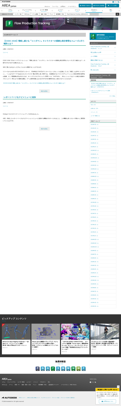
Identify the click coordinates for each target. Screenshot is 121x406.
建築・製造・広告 (26, 384)
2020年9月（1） (95, 161)
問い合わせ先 (95, 70)
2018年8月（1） (95, 184)
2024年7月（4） (95, 124)
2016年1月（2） (95, 273)
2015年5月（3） (95, 299)
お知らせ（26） (95, 108)
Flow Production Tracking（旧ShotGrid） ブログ (100, 65)
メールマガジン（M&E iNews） (69, 384)
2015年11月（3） (95, 280)
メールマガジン (72, 6)
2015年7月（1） (95, 291)
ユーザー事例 (21, 382)
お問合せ (63, 6)
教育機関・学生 (42, 384)
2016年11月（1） (95, 243)
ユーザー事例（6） (95, 116)
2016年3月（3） (95, 265)
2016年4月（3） (95, 261)
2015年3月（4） (95, 306)
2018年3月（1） (95, 195)
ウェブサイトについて (46, 397)
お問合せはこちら (107, 401)
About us (47, 6)
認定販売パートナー (54, 384)
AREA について (22, 397)
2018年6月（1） (95, 187)
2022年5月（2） (95, 139)
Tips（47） (93, 104)
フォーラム (55, 6)
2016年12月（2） (95, 239)
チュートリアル (11, 382)
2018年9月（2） (95, 180)
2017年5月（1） (95, 221)
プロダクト (43, 382)
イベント (35, 382)
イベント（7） (94, 112)
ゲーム (11, 384)
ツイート (5, 52)
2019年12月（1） (95, 169)
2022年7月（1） (95, 135)
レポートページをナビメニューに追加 (20, 97)
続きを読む (44, 91)
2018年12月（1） (95, 176)
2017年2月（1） (95, 232)
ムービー (29, 382)
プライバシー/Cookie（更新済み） (68, 397)
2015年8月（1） (95, 287)
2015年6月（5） (95, 295)
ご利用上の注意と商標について (33, 397)
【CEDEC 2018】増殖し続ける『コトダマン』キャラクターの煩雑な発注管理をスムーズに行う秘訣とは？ (103, 85)
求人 (49, 382)
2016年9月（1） (95, 250)
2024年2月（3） (95, 132)
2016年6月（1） (95, 258)
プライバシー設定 (55, 397)
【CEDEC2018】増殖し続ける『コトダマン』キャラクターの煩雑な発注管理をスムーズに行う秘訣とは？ (34, 83)
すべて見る (112, 96)
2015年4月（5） (95, 302)
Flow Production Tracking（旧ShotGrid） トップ (100, 47)
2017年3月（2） (95, 228)
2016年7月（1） (95, 254)
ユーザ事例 (94, 56)
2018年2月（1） (95, 198)
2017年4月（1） (95, 224)
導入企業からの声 (96, 52)
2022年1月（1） (95, 147)
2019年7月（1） (95, 172)
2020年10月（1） (95, 158)
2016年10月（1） (95, 247)
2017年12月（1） (95, 202)
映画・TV (17, 384)
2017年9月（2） (95, 210)
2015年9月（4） (95, 284)
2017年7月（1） (95, 213)
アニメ (34, 384)
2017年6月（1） (95, 217)
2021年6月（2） (95, 154)
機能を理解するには (97, 60)
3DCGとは (4, 384)
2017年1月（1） (95, 236)
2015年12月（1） (95, 276)
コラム (3, 382)
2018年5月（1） (95, 191)
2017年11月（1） (95, 206)
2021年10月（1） (95, 150)
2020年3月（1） (95, 165)
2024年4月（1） (95, 128)
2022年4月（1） (95, 143)
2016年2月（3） (95, 269)
